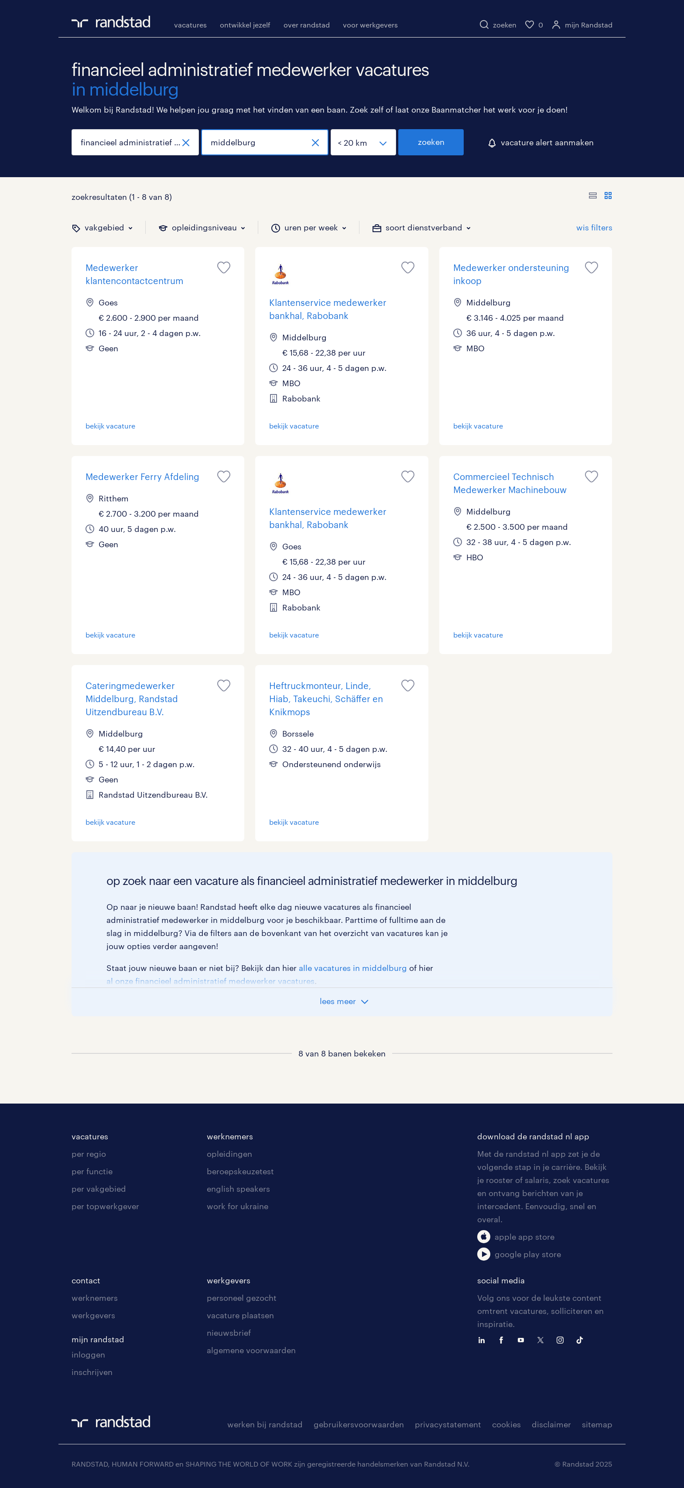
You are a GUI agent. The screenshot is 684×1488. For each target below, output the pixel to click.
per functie (92, 1171)
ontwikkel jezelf (245, 25)
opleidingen (229, 1154)
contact (86, 1280)
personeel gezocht (242, 1298)
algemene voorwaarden (251, 1350)
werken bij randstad (265, 1424)
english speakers (238, 1188)
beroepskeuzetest (240, 1171)
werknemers (230, 1136)
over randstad (307, 25)
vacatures (190, 25)
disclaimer (551, 1424)
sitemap (597, 1424)
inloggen (88, 1354)
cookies (506, 1424)
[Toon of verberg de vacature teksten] (600, 196)
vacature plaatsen (240, 1315)
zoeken (431, 142)
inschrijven (92, 1372)
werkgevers (93, 1315)
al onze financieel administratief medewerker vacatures (210, 981)
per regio (89, 1154)
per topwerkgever (105, 1206)
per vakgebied (99, 1188)
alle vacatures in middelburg (353, 968)
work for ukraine (237, 1206)
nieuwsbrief (229, 1332)
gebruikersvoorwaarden (359, 1424)
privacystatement (448, 1424)
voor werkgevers (370, 25)
